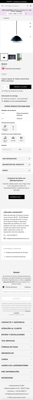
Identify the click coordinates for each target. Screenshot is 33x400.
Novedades (7, 378)
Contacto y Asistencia (12, 322)
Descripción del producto (13, 164)
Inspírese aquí (15, 197)
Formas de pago (9, 347)
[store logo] (12, 6)
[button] (4, 57)
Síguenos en (7, 353)
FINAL (15, 13)
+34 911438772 (11, 235)
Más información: (9, 159)
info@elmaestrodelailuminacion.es (17, 238)
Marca (5, 170)
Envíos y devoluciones (13, 334)
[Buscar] (27, 6)
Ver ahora (19, 11)
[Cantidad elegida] (5, 87)
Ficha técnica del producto (13, 68)
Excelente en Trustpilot (20, 1)
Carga (4, 359)
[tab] (16, 322)
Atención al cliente (11, 328)
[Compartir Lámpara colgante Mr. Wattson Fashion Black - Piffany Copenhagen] (30, 26)
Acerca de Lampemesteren (14, 365)
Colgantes (6, 18)
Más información (10, 371)
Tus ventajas (8, 341)
